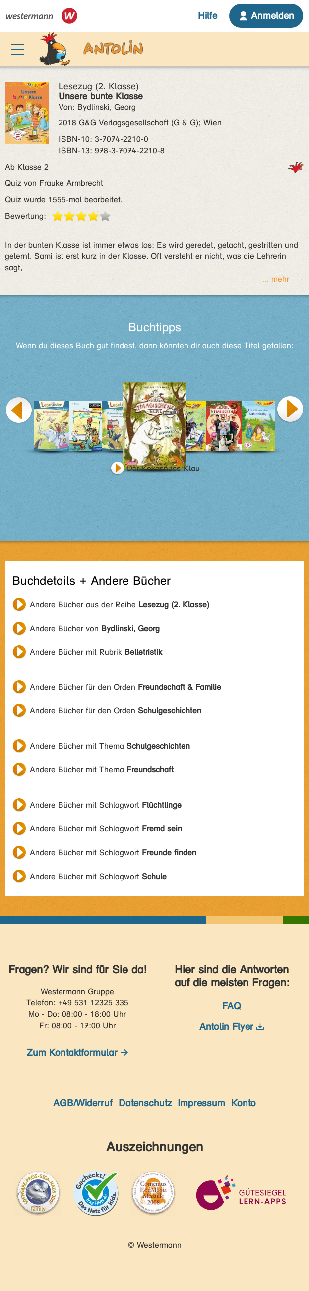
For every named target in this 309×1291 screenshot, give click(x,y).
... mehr (276, 279)
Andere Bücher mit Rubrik (96, 652)
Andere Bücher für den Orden (125, 687)
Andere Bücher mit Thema (110, 746)
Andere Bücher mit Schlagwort (106, 805)
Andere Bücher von (95, 628)
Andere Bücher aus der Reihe (119, 604)
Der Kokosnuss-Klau (163, 468)
